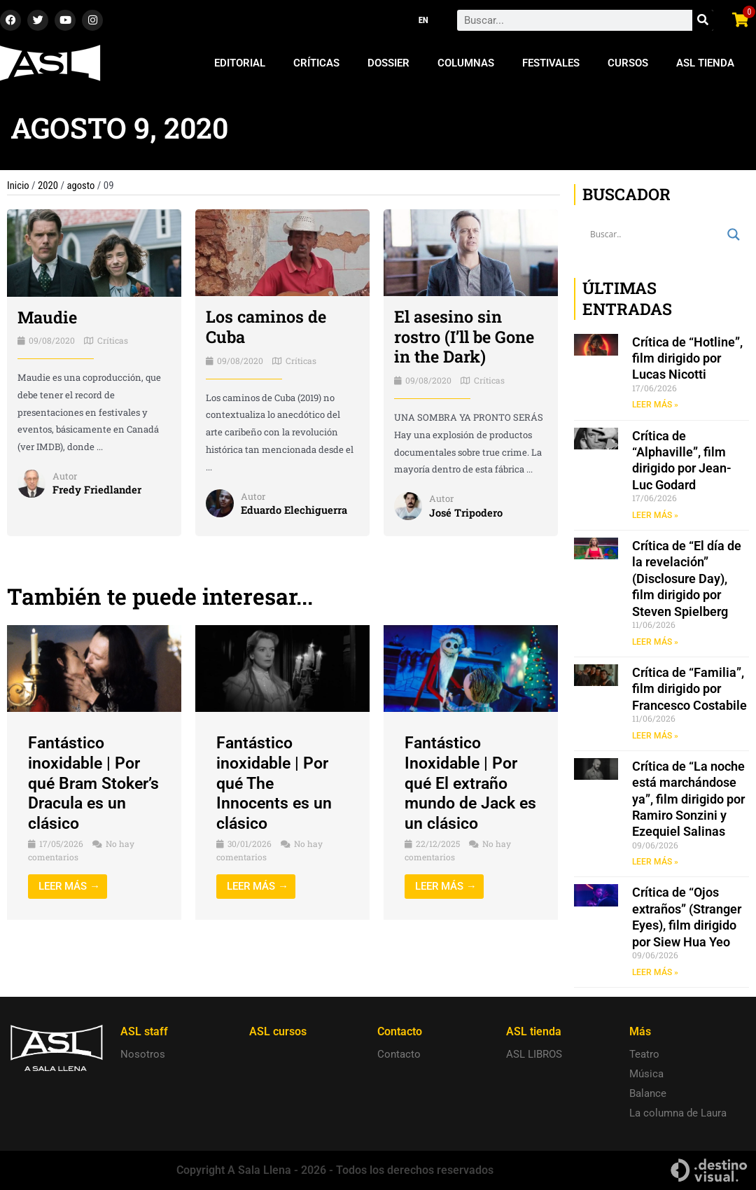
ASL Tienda (705, 63)
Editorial (239, 63)
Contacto (399, 1054)
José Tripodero (466, 512)
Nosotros (142, 1054)
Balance (647, 1093)
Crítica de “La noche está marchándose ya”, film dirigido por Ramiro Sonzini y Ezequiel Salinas (688, 800)
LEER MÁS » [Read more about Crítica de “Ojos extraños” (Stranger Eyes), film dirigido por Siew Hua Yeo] (655, 974)
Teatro (644, 1054)
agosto (82, 185)
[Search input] (655, 234)
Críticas (316, 63)
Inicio (18, 185)
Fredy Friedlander (97, 490)
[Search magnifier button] (733, 234)
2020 (48, 185)
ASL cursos (278, 1031)
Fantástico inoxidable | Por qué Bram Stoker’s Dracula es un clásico (89, 783)
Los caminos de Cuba (267, 326)
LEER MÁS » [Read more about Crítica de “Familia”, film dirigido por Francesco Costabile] (655, 736)
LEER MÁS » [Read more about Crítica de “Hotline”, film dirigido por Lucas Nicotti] (655, 405)
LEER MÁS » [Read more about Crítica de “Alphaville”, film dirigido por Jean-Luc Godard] (655, 515)
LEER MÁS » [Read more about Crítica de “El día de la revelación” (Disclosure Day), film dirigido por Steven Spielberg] (655, 643)
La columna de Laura (678, 1113)
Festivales (551, 63)
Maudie (48, 317)
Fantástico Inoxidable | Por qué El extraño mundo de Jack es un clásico (463, 783)
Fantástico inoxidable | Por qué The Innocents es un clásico (275, 783)
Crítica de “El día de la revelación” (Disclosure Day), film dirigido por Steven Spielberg (686, 579)
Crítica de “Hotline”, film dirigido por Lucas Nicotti (687, 358)
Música (646, 1074)
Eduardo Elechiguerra (295, 510)
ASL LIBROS (534, 1054)
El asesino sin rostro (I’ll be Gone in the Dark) (466, 336)
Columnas (466, 63)
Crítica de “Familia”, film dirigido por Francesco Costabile (689, 689)
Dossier (389, 63)
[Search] (702, 20)
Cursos (628, 63)
